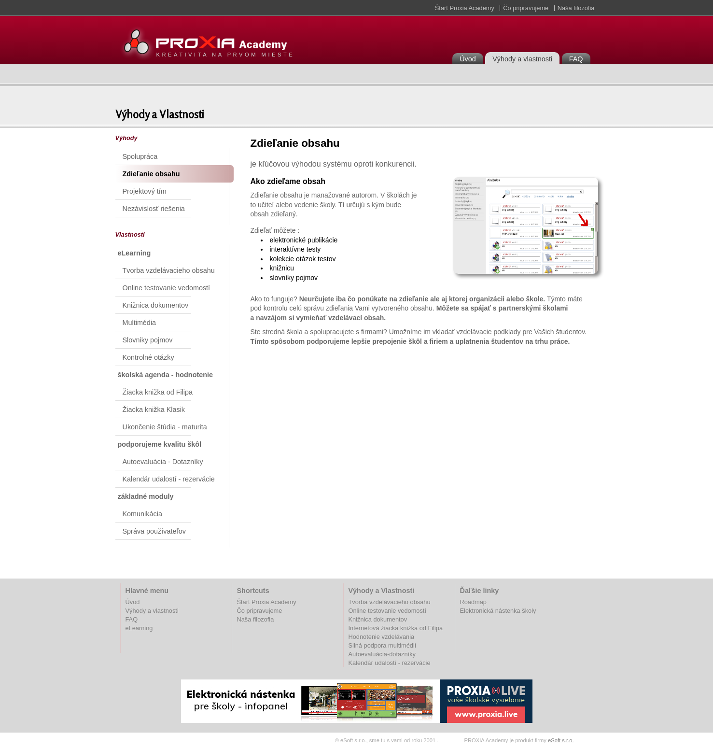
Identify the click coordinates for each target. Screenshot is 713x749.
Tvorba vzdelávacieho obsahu (169, 270)
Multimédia (139, 322)
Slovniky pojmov (148, 340)
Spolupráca (140, 156)
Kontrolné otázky (148, 357)
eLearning (139, 628)
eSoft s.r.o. (560, 740)
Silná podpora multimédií (383, 645)
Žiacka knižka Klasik (154, 409)
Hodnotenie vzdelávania (382, 636)
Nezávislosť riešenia (154, 208)
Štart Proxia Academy (464, 8)
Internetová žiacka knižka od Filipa (396, 628)
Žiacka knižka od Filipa (158, 392)
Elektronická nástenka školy (498, 610)
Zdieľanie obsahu (151, 174)
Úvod (468, 59)
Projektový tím (145, 191)
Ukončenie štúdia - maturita (165, 427)
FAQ (576, 59)
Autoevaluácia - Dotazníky (163, 462)
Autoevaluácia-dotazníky (382, 654)
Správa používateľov (154, 531)
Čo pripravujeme (525, 8)
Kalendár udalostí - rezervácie (169, 479)
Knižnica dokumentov (156, 305)
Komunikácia (142, 514)
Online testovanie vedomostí (166, 288)
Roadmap (473, 602)
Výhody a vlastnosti (522, 59)
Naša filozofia (576, 8)
